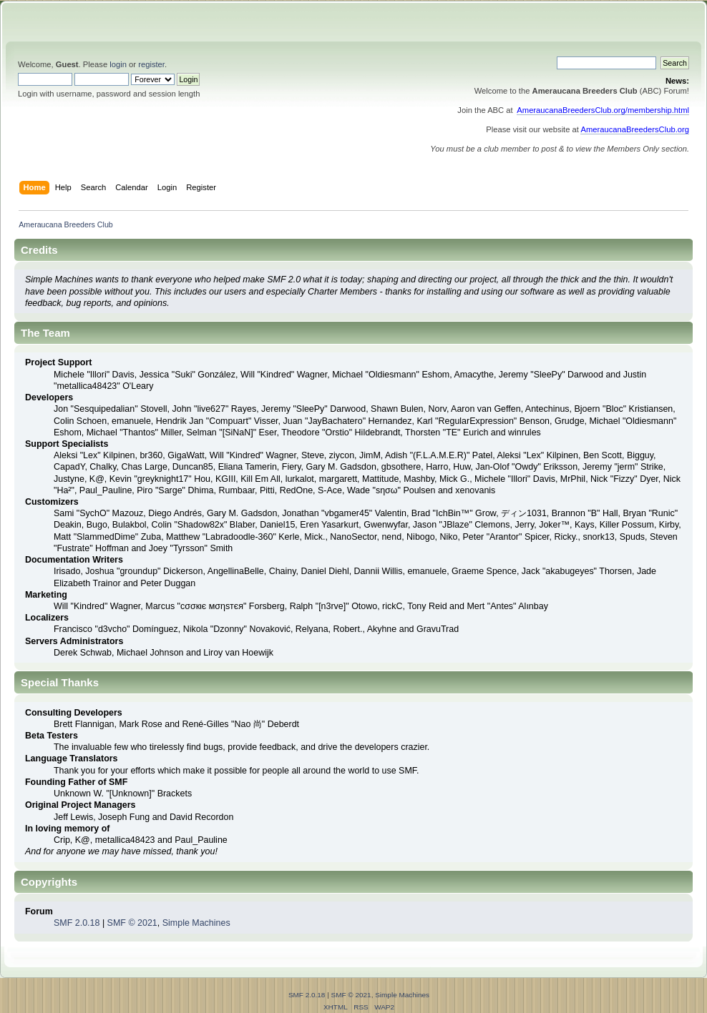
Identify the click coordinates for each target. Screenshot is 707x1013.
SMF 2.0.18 (76, 923)
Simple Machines (196, 923)
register (151, 64)
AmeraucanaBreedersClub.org (634, 129)
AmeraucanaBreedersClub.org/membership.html (603, 110)
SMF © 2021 (132, 923)
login (118, 64)
